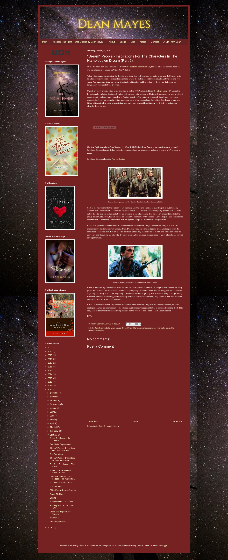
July (52, 412)
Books (123, 42)
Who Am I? (54, 518)
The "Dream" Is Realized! (61, 482)
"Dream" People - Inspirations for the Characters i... (62, 459)
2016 (50, 367)
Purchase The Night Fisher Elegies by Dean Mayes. (78, 42)
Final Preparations (57, 522)
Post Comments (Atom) (109, 426)
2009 (50, 527)
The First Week (56, 454)
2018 (50, 359)
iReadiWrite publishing (130, 328)
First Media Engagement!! (61, 444)
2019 (50, 355)
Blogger (164, 545)
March (53, 427)
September (55, 404)
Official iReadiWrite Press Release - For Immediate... (62, 477)
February (54, 431)
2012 (50, 382)
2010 (50, 389)
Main (44, 42)
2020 (50, 351)
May (52, 419)
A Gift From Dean (172, 42)
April (52, 423)
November (55, 397)
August (53, 408)
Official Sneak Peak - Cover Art (63, 490)
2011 (50, 386)
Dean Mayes (116, 328)
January (54, 435)
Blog (133, 42)
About (112, 42)
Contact (155, 42)
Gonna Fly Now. (57, 494)
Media (143, 42)
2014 (50, 374)
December (55, 393)
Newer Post (93, 421)
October (54, 400)
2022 (50, 348)
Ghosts (53, 498)
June (52, 416)
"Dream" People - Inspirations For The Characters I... (62, 449)
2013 (50, 378)
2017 (50, 363)
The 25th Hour (56, 486)
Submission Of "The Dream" (62, 502)
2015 (50, 370)
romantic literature (163, 328)
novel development (147, 328)
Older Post (177, 421)
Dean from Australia (102, 328)
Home (135, 421)
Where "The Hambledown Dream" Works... (61, 471)
